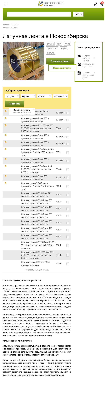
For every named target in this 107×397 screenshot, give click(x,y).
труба (63, 48)
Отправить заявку (60, 61)
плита (67, 43)
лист (59, 43)
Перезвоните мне (62, 68)
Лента (15, 28)
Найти (78, 14)
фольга (50, 52)
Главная (6, 24)
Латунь (15, 24)
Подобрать (14, 103)
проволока (52, 48)
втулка (50, 43)
